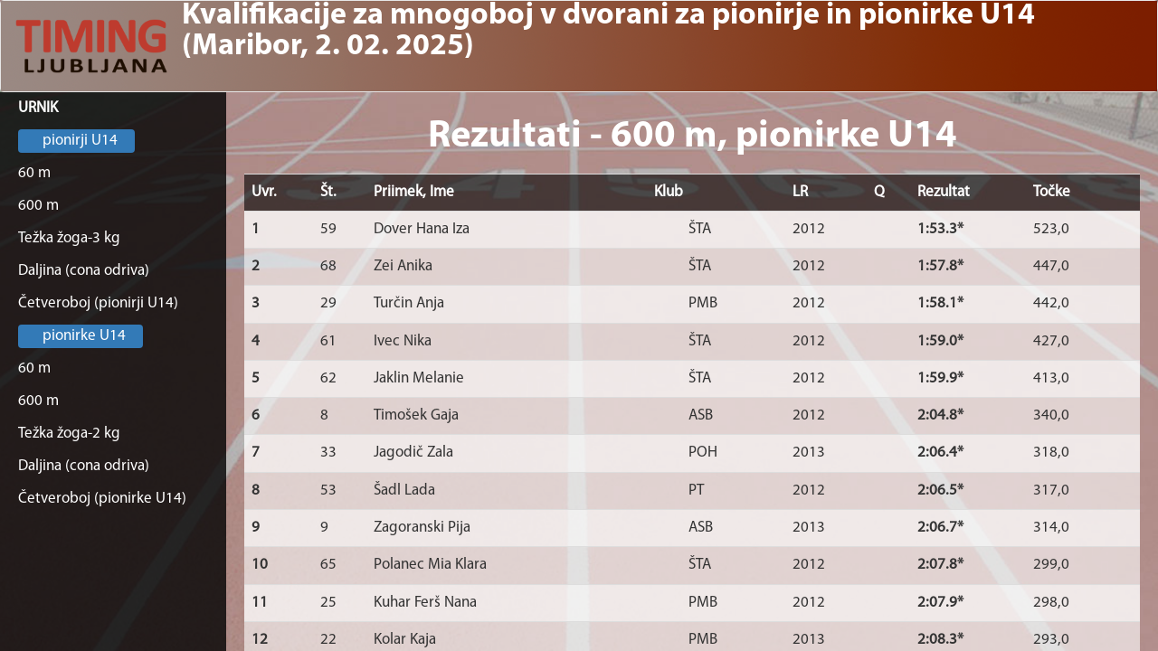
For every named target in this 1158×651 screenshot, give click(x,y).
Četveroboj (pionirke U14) (102, 498)
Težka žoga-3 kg (69, 238)
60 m (34, 173)
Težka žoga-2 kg (69, 433)
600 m (38, 205)
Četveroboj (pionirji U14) (98, 303)
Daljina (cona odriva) (83, 270)
